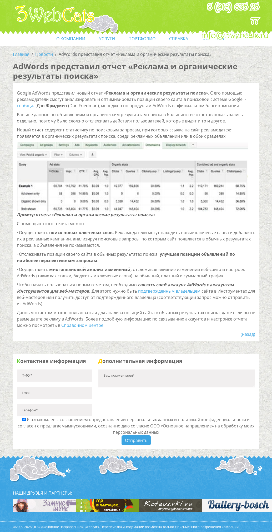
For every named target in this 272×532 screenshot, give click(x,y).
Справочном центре (82, 325)
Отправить (136, 440)
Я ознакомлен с (136, 426)
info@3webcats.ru (235, 35)
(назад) (248, 334)
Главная (21, 54)
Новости (44, 54)
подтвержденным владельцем (169, 291)
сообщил (26, 106)
